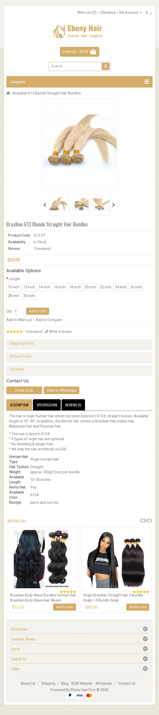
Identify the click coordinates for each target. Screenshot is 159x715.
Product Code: (19, 235)
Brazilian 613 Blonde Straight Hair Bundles (47, 93)
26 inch (136, 287)
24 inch (121, 287)
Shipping (48, 683)
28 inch (13, 296)
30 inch (29, 296)
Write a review (58, 332)
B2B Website (82, 683)
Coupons (17, 369)
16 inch (59, 287)
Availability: (17, 242)
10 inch (13, 287)
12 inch (29, 287)
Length (14, 279)
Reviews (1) (73, 404)
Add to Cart (37, 311)
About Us (28, 683)
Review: (14, 249)
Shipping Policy (22, 343)
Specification (47, 404)
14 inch (44, 287)
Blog (64, 683)
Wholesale (103, 683)
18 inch (75, 287)
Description (19, 404)
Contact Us (127, 683)
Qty (9, 311)
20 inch (90, 287)
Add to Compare (49, 320)
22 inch (105, 287)
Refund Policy (21, 356)
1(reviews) (34, 332)
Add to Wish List (19, 320)
